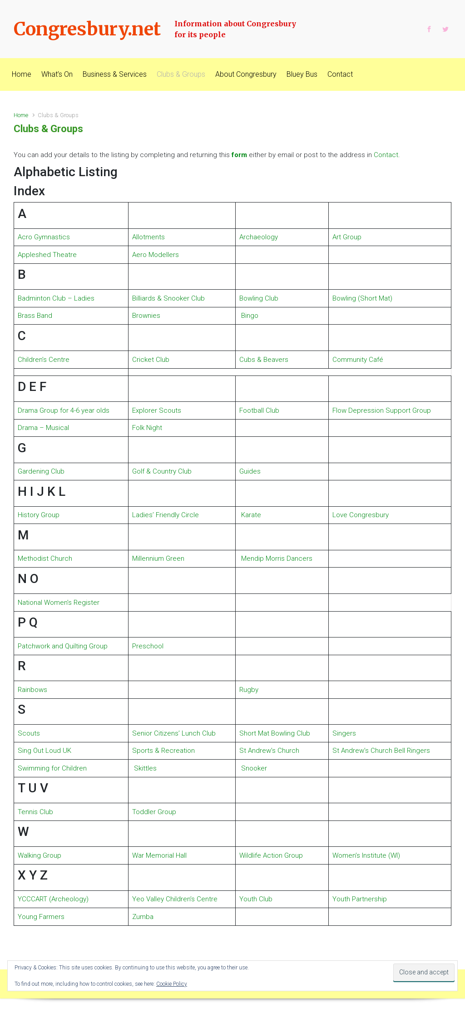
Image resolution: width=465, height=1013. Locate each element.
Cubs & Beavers (263, 360)
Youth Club (255, 899)
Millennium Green (158, 558)
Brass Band (35, 315)
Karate (251, 515)
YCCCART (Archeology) (53, 899)
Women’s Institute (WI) (366, 855)
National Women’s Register (58, 602)
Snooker (254, 768)
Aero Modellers (155, 255)
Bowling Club (258, 298)
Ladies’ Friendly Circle (165, 515)
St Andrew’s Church (269, 750)
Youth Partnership (359, 899)
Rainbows (32, 690)
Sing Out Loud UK (44, 750)
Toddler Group (154, 812)
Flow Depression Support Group (381, 410)
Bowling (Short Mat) (362, 298)
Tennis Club (35, 812)
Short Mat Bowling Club (274, 733)
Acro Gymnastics (44, 237)
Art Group (346, 237)
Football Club (259, 410)
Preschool (147, 646)
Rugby (248, 690)
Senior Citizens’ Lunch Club (174, 733)
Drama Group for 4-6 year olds (63, 410)
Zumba (142, 917)
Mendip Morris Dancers (275, 558)
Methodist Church (45, 558)
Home (21, 115)
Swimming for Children (52, 768)
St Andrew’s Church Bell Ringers (381, 750)
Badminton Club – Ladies (56, 298)
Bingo (249, 315)
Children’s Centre (43, 360)
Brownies (146, 315)
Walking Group (39, 855)
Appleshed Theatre (47, 255)
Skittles (145, 768)
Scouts (29, 733)
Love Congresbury (360, 515)
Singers (344, 733)
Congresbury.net (87, 29)
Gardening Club (41, 471)
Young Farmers (41, 917)
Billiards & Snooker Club (168, 298)
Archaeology (258, 237)
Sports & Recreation (163, 750)
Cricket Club (150, 360)
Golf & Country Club (162, 471)
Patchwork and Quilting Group (63, 646)
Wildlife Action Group (271, 855)
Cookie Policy (171, 984)
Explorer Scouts (156, 410)
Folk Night (147, 428)
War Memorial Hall (159, 855)
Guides (250, 471)
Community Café (357, 360)
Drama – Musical (43, 428)
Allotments (148, 237)
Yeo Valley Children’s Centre (175, 899)
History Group (38, 515)
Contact (386, 155)
